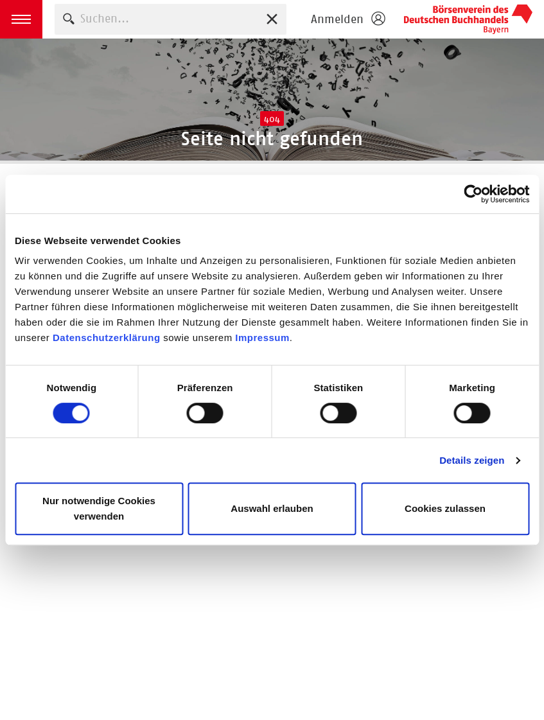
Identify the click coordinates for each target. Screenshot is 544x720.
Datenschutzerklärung (107, 337)
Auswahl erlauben (272, 508)
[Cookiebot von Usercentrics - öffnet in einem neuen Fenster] (473, 194)
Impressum (262, 337)
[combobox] (170, 19)
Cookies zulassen (445, 508)
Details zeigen (471, 460)
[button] (21, 19)
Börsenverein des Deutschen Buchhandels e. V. (468, 19)
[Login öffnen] (347, 19)
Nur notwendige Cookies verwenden (98, 508)
